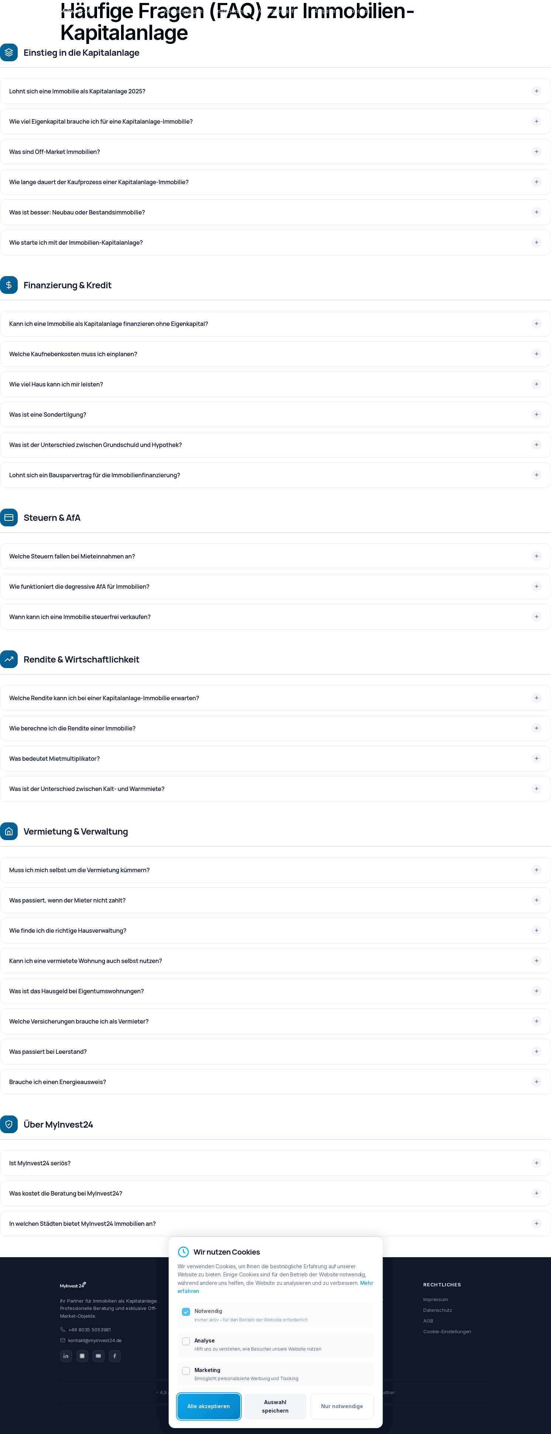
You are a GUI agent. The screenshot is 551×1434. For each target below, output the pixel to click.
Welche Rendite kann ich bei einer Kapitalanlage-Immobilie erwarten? (104, 698)
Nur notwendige (342, 1406)
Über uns (359, 11)
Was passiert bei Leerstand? (48, 1052)
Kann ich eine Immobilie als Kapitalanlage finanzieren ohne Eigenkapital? (108, 324)
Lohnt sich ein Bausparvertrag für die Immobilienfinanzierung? (94, 475)
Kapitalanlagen (183, 11)
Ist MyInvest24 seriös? (39, 1163)
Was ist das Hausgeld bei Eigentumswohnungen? (76, 991)
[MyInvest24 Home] (76, 11)
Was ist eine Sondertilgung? (47, 414)
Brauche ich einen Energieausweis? (57, 1082)
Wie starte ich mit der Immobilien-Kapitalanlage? (76, 242)
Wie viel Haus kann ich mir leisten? (56, 384)
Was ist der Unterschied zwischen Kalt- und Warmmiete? (87, 789)
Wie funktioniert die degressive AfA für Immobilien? (79, 586)
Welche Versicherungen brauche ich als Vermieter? (79, 1021)
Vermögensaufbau (280, 11)
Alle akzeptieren (208, 1406)
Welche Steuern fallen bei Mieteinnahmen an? (72, 556)
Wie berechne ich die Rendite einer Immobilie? (72, 728)
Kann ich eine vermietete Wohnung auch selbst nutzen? (85, 961)
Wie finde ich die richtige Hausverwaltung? (67, 930)
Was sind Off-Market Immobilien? (54, 152)
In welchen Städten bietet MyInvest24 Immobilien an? (82, 1224)
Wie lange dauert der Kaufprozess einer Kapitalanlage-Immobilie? (99, 182)
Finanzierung (229, 11)
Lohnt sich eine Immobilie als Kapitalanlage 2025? (77, 91)
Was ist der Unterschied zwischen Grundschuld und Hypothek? (95, 445)
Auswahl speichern (275, 1406)
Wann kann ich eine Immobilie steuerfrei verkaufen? (80, 617)
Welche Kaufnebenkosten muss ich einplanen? (73, 354)
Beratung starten (466, 11)
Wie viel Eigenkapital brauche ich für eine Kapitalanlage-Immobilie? (101, 121)
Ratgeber (325, 11)
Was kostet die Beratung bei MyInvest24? (65, 1193)
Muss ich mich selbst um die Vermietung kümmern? (79, 870)
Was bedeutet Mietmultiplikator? (54, 758)
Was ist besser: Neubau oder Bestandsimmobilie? (77, 212)
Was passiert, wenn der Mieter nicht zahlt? (67, 900)
